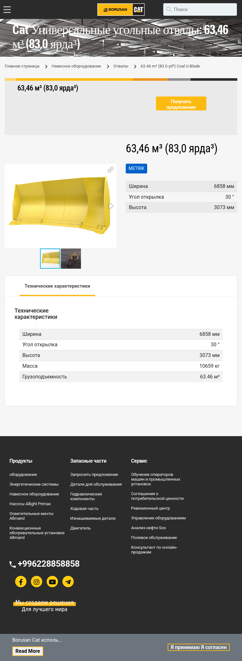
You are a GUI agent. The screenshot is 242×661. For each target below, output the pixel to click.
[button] (111, 170)
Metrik (136, 168)
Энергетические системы (34, 484)
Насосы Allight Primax (30, 503)
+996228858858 (48, 564)
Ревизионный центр (150, 508)
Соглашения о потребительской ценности (157, 496)
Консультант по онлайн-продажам (154, 549)
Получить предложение (181, 104)
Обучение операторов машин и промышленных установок (155, 479)
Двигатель (80, 527)
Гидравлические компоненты (86, 496)
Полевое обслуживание (154, 537)
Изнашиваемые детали (92, 518)
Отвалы (120, 66)
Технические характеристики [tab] (57, 286)
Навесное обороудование (76, 66)
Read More (27, 651)
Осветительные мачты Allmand (31, 516)
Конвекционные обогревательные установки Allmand (36, 532)
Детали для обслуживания (96, 484)
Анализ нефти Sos (148, 527)
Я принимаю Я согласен (199, 647)
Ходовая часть (84, 508)
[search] (200, 9)
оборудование (23, 474)
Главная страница (22, 66)
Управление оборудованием (158, 517)
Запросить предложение (94, 474)
